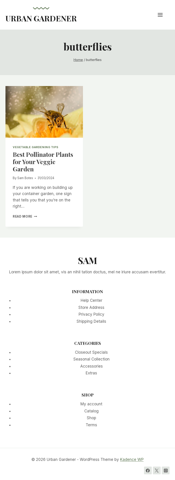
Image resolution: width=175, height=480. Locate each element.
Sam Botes (25, 178)
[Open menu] (162, 14)
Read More (25, 216)
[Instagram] (166, 470)
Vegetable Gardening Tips (35, 147)
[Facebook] (148, 470)
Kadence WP (132, 459)
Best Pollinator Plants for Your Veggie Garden (43, 161)
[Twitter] (157, 470)
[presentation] (44, 112)
